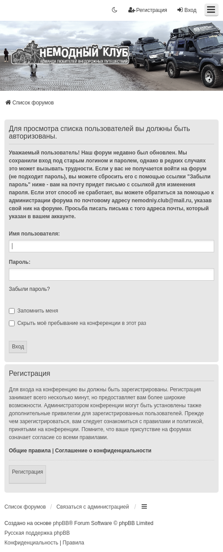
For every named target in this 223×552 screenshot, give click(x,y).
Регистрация (27, 472)
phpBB (61, 523)
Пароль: (20, 262)
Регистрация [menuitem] (147, 10)
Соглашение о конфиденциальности (103, 451)
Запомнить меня (33, 311)
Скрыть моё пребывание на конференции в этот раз (77, 323)
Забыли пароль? (29, 289)
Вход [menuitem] (186, 10)
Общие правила (30, 451)
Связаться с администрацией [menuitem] (92, 507)
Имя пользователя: (34, 234)
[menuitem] (31, 543)
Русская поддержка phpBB (37, 533)
